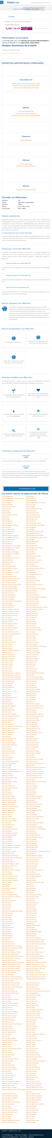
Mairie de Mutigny (7, 874)
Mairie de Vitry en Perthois (9, 1110)
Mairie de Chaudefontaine (9, 613)
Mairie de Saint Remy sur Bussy (11, 983)
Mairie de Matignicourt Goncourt (11, 845)
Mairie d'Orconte (31, 888)
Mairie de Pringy (6, 917)
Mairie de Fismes (7, 712)
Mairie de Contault (7, 636)
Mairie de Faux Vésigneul (9, 706)
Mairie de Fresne (31, 794)
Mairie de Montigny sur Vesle (10, 864)
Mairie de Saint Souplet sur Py (10, 985)
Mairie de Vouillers (31, 1114)
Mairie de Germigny (7, 724)
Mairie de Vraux (30, 1116)
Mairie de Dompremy (8, 681)
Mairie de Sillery (30, 1007)
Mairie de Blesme (31, 554)
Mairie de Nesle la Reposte (33, 876)
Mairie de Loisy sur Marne (9, 821)
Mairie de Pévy (30, 899)
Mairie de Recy (30, 923)
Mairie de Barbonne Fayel (33, 523)
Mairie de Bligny (6, 556)
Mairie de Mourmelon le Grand (11, 870)
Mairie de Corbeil (31, 638)
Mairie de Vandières (7, 1061)
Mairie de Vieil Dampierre (9, 802)
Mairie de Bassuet (31, 527)
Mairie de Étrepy (6, 702)
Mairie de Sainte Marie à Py (10, 991)
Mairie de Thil (6, 1036)
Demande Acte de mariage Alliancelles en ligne (26, 86)
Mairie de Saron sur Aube (33, 995)
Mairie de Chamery (31, 593)
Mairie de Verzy (30, 1079)
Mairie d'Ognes (6, 884)
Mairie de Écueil (6, 689)
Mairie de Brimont (31, 572)
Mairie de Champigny (8, 599)
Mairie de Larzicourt (32, 786)
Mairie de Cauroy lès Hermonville (11, 585)
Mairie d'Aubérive (31, 511)
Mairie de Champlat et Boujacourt (12, 601)
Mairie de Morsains (7, 868)
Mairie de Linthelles (31, 814)
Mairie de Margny (7, 839)
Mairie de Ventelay (31, 1071)
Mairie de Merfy (6, 849)
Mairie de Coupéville (32, 648)
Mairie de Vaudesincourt (33, 1067)
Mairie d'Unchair (30, 1050)
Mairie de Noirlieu (31, 880)
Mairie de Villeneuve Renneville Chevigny (14, 1089)
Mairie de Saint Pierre (8, 975)
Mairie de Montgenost (8, 862)
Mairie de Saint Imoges (32, 954)
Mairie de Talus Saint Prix (9, 1032)
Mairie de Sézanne (7, 1007)
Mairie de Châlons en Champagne (36, 589)
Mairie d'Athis (6, 511)
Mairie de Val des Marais (33, 1055)
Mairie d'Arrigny (6, 509)
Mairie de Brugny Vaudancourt (11, 578)
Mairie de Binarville (31, 550)
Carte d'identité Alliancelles (26, 111)
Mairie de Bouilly (31, 558)
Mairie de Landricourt (8, 786)
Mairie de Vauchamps (32, 1063)
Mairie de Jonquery (31, 761)
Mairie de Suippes (31, 1028)
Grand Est (23, 240)
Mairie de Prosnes (31, 917)
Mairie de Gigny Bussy (32, 726)
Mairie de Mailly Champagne (34, 827)
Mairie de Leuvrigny (7, 812)
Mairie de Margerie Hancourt (34, 837)
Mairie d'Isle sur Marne (8, 753)
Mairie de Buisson (7, 792)
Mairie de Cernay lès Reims (9, 587)
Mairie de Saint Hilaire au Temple (11, 952)
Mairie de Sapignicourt (32, 993)
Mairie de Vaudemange (8, 1067)
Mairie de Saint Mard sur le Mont (11, 966)
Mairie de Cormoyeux (32, 642)
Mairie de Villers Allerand (9, 1094)
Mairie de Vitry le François (9, 1112)
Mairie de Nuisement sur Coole (35, 882)
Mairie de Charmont (8, 607)
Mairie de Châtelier (31, 792)
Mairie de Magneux (7, 827)
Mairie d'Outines (31, 890)
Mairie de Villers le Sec (8, 1100)
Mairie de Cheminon (32, 615)
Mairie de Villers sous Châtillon (11, 1102)
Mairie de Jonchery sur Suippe (34, 759)
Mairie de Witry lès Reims (9, 1122)
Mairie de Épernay (31, 693)
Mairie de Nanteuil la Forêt (9, 876)
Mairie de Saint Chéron (8, 944)
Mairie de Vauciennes (8, 1065)
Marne (34, 220)
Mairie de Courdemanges (33, 652)
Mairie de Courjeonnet (32, 654)
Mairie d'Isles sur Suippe (33, 753)
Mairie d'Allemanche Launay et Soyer (12, 498)
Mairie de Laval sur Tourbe (9, 788)
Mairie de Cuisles (7, 669)
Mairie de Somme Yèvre (9, 1018)
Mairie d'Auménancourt (33, 515)
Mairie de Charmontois (8, 804)
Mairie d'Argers (30, 507)
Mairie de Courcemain (32, 650)
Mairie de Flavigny (31, 712)
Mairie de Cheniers (31, 617)
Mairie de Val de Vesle (32, 1053)
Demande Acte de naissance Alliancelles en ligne (26, 83)
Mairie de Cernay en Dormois (34, 585)
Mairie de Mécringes (32, 847)
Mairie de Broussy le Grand (34, 574)
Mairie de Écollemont (8, 687)
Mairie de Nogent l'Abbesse (10, 880)
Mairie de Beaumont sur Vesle (34, 531)
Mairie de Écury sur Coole (9, 691)
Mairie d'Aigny (30, 496)
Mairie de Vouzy (6, 1116)
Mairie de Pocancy (31, 905)
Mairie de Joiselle (7, 759)
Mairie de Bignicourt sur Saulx (34, 548)
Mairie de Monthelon (32, 862)
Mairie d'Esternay (31, 697)
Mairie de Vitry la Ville (32, 1110)
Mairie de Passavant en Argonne (11, 897)
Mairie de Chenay (7, 617)
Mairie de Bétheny (7, 543)
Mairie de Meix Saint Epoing (34, 796)
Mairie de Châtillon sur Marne (34, 609)
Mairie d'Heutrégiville (32, 747)
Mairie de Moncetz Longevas (34, 855)
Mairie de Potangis (31, 913)
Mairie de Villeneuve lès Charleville (36, 782)
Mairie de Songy (30, 1022)
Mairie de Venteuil (7, 1073)
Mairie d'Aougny (30, 504)
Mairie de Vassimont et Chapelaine (36, 1061)
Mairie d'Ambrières (31, 500)
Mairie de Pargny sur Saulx (33, 894)
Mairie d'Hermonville (32, 745)
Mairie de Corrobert (31, 644)
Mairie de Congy (30, 632)
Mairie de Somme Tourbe (9, 1016)
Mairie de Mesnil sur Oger (33, 798)
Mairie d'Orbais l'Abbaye (9, 888)
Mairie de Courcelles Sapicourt (10, 650)
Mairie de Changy (7, 603)
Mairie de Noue (6, 779)
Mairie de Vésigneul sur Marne (10, 1081)
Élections (31, 1137)
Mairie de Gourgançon (8, 732)
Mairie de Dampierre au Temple (11, 673)
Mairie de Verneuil (31, 1075)
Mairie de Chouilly (31, 624)
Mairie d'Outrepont (7, 892)
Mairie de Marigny (31, 839)
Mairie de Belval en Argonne (10, 535)
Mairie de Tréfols (7, 1044)
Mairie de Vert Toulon (32, 1077)
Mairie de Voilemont (32, 1112)
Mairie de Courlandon (8, 656)
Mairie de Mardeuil (31, 833)
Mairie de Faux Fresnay (32, 704)
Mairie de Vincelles (31, 1106)
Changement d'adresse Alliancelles (26, 190)
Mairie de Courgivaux (8, 654)
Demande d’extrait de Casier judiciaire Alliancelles (26, 115)
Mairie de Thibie (6, 1034)
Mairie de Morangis (31, 866)
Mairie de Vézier (30, 800)
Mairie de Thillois (31, 1036)
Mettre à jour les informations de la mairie (12, 53)
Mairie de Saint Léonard (9, 960)
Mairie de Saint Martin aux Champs (36, 966)
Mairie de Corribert (7, 644)
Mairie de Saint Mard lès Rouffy (11, 964)
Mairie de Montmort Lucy (9, 866)
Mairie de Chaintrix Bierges (9, 589)
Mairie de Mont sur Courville (34, 857)
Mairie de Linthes (7, 816)
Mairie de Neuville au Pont (33, 775)
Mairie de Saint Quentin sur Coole (36, 977)
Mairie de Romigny (7, 936)
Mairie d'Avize (6, 519)
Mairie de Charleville (32, 605)
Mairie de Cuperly (7, 671)
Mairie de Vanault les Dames (10, 1059)
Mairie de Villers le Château (34, 1098)
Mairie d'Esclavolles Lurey (9, 697)
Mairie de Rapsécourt (8, 923)
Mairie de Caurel (30, 582)
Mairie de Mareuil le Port (33, 835)
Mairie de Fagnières (7, 704)
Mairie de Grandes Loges (33, 806)
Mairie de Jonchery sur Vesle (10, 761)
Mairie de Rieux (6, 931)
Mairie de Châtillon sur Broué (10, 609)
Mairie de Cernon (31, 587)
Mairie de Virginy (31, 1108)
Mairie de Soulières (7, 1028)
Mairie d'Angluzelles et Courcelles (35, 502)
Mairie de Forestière (7, 775)
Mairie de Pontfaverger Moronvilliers (12, 911)
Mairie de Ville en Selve (8, 1085)
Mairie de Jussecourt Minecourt (35, 763)
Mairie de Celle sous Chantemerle (35, 767)
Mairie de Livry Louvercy (9, 818)
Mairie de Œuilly (30, 1122)
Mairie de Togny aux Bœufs (10, 1040)
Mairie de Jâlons (30, 755)
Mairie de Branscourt (32, 566)
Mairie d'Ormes (6, 890)
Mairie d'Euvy (30, 702)
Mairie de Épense (7, 693)
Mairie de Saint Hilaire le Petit (10, 954)
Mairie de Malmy (7, 831)
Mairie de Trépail (31, 1044)
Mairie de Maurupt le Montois (10, 847)
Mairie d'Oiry (29, 884)
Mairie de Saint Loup (32, 960)
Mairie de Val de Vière (8, 1055)
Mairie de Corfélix (7, 640)
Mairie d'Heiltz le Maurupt (9, 745)
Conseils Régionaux (7, 1135)
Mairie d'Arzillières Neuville (33, 509)
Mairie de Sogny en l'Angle (9, 1011)
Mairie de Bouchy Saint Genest (11, 558)
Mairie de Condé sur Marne (34, 630)
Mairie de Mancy (31, 831)
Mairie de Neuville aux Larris (34, 777)
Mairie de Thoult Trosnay (9, 800)
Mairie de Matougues (32, 845)
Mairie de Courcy (7, 652)
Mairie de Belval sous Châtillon (35, 535)
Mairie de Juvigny (7, 765)
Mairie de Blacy (30, 552)
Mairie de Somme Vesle (33, 1016)
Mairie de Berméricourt (8, 539)
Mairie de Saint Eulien (32, 946)
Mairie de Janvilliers (7, 757)
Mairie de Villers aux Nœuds (10, 1096)
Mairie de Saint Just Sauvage (34, 958)
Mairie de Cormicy (31, 640)
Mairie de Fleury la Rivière (9, 714)
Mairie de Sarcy (6, 995)
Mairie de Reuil (30, 927)
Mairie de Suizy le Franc (8, 1030)
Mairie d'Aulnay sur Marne (9, 515)
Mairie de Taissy (30, 1030)
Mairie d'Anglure (6, 502)
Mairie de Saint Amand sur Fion (35, 940)
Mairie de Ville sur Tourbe (9, 1087)
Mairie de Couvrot (31, 663)
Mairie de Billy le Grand (8, 550)
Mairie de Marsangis (32, 841)
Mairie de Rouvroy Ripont (33, 938)
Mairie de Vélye (6, 1071)
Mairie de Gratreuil (7, 734)
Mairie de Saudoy (31, 997)
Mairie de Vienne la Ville (33, 1081)
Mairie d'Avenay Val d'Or (33, 517)
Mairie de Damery (31, 671)
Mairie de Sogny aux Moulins (34, 1009)
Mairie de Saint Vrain (8, 989)
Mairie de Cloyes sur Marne (10, 628)
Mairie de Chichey (31, 621)
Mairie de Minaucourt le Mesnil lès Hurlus (38, 851)
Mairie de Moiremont (8, 853)
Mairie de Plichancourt (32, 903)
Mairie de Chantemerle (32, 603)
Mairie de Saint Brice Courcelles (35, 942)
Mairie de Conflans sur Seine (10, 632)
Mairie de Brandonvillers (9, 566)
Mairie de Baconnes (31, 519)
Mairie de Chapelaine (8, 605)
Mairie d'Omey (30, 886)
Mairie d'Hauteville (7, 740)
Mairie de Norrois (7, 882)
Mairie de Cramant (7, 665)
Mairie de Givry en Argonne (10, 728)
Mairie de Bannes (7, 523)
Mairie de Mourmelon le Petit (34, 870)
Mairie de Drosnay (31, 683)
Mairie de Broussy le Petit (9, 576)
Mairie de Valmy (6, 1057)
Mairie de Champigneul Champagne (36, 597)
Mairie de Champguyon (9, 597)
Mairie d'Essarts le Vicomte (33, 804)
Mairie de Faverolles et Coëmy (34, 706)
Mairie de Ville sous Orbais (9, 782)
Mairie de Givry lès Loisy (33, 728)
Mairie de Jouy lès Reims (9, 763)
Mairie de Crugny (31, 665)
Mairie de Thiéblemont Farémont (35, 1034)
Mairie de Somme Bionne (9, 1014)
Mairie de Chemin (7, 794)
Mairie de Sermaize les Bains (10, 1003)
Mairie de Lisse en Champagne (35, 816)
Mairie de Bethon (31, 543)
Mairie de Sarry (6, 997)
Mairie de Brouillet (7, 574)
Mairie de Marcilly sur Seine (10, 833)
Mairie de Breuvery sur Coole (10, 572)
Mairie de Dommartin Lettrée (34, 677)
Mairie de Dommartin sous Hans (11, 679)
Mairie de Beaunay (7, 533)
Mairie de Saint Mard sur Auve (34, 964)
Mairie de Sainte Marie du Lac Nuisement (38, 991)
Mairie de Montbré (7, 860)
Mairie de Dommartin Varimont (35, 679)
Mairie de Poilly (30, 907)
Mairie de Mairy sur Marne (9, 829)
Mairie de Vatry (6, 1063)
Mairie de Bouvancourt (32, 562)
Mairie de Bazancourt (8, 531)
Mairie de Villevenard (8, 1104)
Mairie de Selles (6, 1001)
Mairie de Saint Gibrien (8, 950)
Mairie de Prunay (31, 919)
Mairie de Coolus (7, 638)
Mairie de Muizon (31, 872)
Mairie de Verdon (31, 1073)
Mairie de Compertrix (8, 630)
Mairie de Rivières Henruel (33, 810)
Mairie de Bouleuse (7, 560)
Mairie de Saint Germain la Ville (35, 948)
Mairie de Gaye (6, 722)
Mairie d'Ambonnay (7, 500)
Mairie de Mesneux (31, 808)
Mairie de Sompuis (31, 1020)
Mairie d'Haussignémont (9, 738)
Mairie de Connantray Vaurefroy (11, 634)
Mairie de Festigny (31, 710)
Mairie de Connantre (32, 634)
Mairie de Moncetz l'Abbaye (10, 855)
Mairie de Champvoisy (32, 601)
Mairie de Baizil (6, 790)
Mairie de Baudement (8, 529)
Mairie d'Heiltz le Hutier (33, 743)
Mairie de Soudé (30, 1024)
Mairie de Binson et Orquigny (10, 552)
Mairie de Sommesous (8, 1020)
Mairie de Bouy (6, 564)
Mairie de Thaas (30, 1032)
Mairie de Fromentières (33, 720)
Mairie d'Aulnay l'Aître (32, 513)
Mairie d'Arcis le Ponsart (9, 507)
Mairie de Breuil (30, 570)
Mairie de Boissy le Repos (33, 556)
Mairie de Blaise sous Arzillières (11, 554)
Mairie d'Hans (30, 736)
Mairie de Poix (6, 909)
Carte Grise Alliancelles (25, 164)
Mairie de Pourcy (31, 915)
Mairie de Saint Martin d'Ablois (11, 968)
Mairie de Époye (6, 695)
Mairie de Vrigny (6, 1118)
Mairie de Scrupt (30, 999)
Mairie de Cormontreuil (8, 642)
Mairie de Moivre (31, 853)
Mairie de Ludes (6, 823)
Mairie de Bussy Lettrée (9, 582)
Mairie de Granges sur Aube (34, 732)
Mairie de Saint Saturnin (33, 983)
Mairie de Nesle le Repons (9, 878)
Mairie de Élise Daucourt (33, 691)
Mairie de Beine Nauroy (33, 533)
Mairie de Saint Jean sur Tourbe (11, 958)
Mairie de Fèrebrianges (8, 710)
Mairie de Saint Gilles (32, 950)
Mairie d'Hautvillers (31, 740)
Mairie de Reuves (7, 929)
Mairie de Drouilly (7, 685)
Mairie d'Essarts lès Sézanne (10, 806)
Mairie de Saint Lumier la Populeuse (36, 962)
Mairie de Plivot (6, 905)
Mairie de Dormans (7, 683)
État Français (23, 1137)
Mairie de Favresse (7, 708)
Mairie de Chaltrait (31, 591)
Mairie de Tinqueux (31, 1038)
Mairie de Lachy (6, 784)
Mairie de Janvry (30, 757)
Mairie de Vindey (7, 1108)
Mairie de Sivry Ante (7, 1009)
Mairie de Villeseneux (32, 1102)
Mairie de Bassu (6, 527)
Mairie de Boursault (7, 562)
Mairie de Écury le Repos (33, 689)
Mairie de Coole (30, 636)
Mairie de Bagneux (7, 521)
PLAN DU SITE (13, 1131)
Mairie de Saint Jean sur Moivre (35, 956)
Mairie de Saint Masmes (33, 970)
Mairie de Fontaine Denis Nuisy (11, 716)
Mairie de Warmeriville (32, 1120)
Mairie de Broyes (31, 576)
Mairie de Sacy (6, 940)
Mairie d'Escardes (31, 695)
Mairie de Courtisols (32, 661)
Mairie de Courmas (31, 656)
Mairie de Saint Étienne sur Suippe (12, 946)
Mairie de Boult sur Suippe (33, 560)
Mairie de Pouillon (7, 915)
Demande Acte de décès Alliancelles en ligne (26, 88)
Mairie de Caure (6, 767)
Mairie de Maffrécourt (8, 825)
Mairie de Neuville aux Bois (9, 777)
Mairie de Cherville (7, 621)
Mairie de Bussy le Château (9, 580)
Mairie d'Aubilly (6, 513)
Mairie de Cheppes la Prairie (10, 619)
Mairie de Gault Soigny (8, 796)
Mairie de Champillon (32, 599)
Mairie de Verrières (7, 1077)
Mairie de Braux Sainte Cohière (35, 568)
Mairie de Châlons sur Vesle (10, 591)
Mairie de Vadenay (7, 1053)
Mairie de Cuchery (7, 667)
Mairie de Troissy (7, 1050)
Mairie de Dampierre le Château (35, 673)
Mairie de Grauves (31, 734)
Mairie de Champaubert (9, 595)
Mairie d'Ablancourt (7, 496)
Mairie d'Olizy (6, 886)
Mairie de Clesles (31, 626)
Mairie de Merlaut (31, 849)
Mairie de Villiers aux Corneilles (35, 1104)
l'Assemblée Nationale (16, 252)
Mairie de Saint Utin (31, 987)
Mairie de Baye (30, 529)
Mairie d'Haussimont (32, 738)
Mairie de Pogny (6, 907)
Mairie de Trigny (30, 1046)
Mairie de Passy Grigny (32, 897)
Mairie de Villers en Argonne (34, 1096)
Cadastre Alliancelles (26, 140)
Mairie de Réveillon (31, 929)
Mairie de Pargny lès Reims (9, 894)
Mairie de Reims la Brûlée (33, 925)
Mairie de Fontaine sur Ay (9, 718)
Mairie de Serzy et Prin (32, 1005)
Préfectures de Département (10, 1137)
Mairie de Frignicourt (8, 720)
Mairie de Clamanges (8, 626)
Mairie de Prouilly (7, 919)
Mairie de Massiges (31, 843)
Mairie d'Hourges (7, 749)
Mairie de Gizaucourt (8, 730)
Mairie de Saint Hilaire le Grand (35, 952)
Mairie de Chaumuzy (32, 613)
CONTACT (4, 1131)
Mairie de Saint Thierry (32, 985)
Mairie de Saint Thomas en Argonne (12, 987)
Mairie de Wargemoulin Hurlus (11, 1120)
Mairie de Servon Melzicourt (10, 1005)
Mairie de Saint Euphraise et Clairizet (12, 948)
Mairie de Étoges (7, 700)
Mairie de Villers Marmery (33, 1100)
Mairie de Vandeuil (31, 1059)
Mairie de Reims (6, 925)
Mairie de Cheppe (7, 773)
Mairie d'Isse (5, 755)
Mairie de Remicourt (8, 927)
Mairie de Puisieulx (7, 921)
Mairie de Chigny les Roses (9, 624)
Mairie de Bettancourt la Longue (11, 546)
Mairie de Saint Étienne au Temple (36, 944)
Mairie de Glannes (31, 730)
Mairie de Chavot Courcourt (10, 615)
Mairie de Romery (31, 933)
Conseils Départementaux (36, 1135)
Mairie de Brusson (31, 578)
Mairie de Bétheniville (32, 541)
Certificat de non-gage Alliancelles (26, 166)
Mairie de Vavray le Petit (33, 1069)
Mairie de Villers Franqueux (10, 1098)
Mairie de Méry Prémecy (9, 851)
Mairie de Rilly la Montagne (34, 931)
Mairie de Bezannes (31, 546)
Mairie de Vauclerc (31, 1065)
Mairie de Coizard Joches (33, 628)
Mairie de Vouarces (7, 1114)
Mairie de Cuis (30, 667)
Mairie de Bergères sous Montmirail (36, 537)
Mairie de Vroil (30, 1118)
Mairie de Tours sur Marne (33, 1040)
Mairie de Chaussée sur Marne (35, 771)
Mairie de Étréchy (31, 700)
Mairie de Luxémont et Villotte (35, 823)
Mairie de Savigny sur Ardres (10, 999)
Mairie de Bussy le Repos (33, 580)
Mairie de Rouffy (7, 938)
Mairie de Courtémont (32, 658)
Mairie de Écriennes (31, 687)
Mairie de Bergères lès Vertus (10, 537)
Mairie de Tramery (7, 1042)
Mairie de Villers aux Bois (33, 1094)
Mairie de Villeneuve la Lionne (34, 1087)
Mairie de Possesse (7, 913)
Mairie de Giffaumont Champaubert (12, 726)
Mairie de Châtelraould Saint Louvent (37, 607)
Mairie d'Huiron (30, 749)
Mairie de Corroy (7, 646)
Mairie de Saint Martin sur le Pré (11, 970)
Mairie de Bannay (31, 521)
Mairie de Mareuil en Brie (9, 835)
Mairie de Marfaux (7, 837)
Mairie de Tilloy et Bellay (9, 1038)
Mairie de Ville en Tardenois (34, 1085)
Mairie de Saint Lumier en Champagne (13, 962)
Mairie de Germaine (31, 722)
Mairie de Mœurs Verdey (33, 874)
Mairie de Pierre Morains (9, 901)
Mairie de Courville (7, 663)
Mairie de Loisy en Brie (32, 818)
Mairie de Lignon (7, 814)
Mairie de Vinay (6, 1106)
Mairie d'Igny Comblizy (32, 751)
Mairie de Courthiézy (8, 661)
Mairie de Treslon (7, 1046)
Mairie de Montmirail (32, 864)
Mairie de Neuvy (30, 878)
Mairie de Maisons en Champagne (36, 829)
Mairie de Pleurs (6, 903)
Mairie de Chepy (30, 619)
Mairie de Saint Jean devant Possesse (12, 956)
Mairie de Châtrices (31, 611)
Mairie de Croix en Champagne (35, 773)
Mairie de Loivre (30, 821)
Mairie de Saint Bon (7, 942)
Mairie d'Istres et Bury (8, 808)
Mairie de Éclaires (31, 685)
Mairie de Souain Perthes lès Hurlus (12, 1024)
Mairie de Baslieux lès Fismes (10, 525)
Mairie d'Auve (6, 517)
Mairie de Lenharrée (32, 802)
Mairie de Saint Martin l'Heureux (35, 968)
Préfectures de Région (20, 1135)
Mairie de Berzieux (7, 541)
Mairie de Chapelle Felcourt (10, 769)
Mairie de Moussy (7, 872)
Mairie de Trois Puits (32, 1048)
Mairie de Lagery (31, 784)
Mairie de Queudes (31, 921)
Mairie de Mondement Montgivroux (12, 857)
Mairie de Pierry (30, 901)
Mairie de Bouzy (30, 564)
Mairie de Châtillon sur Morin (10, 611)
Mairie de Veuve (30, 779)
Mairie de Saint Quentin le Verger (35, 975)
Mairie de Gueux (6, 736)
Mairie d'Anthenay (7, 504)
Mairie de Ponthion (31, 911)
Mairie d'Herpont (7, 747)
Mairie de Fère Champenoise (34, 708)
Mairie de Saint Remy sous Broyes (36, 979)
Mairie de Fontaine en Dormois (35, 716)
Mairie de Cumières (31, 669)
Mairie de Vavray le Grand (9, 1069)
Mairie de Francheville (32, 718)
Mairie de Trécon (31, 1042)
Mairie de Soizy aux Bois (33, 1011)
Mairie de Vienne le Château (10, 1083)
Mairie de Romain (7, 933)
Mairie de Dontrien (31, 681)
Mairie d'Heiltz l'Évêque (8, 743)
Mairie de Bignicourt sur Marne (11, 548)
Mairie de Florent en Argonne (34, 714)
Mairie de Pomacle (31, 909)
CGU (19, 1131)
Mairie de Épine (30, 765)
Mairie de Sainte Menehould (10, 993)
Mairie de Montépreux (32, 860)
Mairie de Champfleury (32, 595)
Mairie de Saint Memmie (9, 972)
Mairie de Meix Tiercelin (9, 798)
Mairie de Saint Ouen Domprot (35, 972)
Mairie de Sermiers (31, 1003)
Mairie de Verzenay (7, 1079)
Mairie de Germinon (32, 724)
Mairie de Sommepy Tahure (34, 1018)
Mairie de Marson (7, 843)
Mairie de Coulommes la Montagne (36, 646)
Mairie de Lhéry (30, 812)
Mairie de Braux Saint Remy (10, 568)
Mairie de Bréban (7, 570)
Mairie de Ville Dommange (33, 1083)
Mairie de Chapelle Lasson (33, 769)
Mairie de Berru (30, 539)
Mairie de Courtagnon (8, 658)
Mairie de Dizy (30, 675)
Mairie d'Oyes (30, 892)
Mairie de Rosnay (31, 936)
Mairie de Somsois (7, 1022)
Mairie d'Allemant (31, 498)
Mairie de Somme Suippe (33, 1014)
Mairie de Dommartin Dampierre (11, 677)
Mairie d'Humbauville (8, 751)
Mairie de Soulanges (32, 1026)
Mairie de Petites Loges (8, 810)
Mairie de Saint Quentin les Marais (12, 977)
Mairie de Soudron (7, 1026)
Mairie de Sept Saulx (32, 1001)
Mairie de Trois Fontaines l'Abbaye (12, 1048)
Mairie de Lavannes (31, 788)
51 (43, 236)
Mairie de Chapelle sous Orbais (11, 771)
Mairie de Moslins (31, 868)
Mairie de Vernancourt (8, 1075)
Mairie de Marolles (7, 841)
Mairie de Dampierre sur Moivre (11, 675)
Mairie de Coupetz (7, 648)
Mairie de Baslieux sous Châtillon (35, 525)
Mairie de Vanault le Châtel (33, 1057)
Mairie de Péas (6, 899)
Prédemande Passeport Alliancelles (26, 113)
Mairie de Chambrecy (8, 593)
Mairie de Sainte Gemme (33, 989)
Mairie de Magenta (31, 825)
